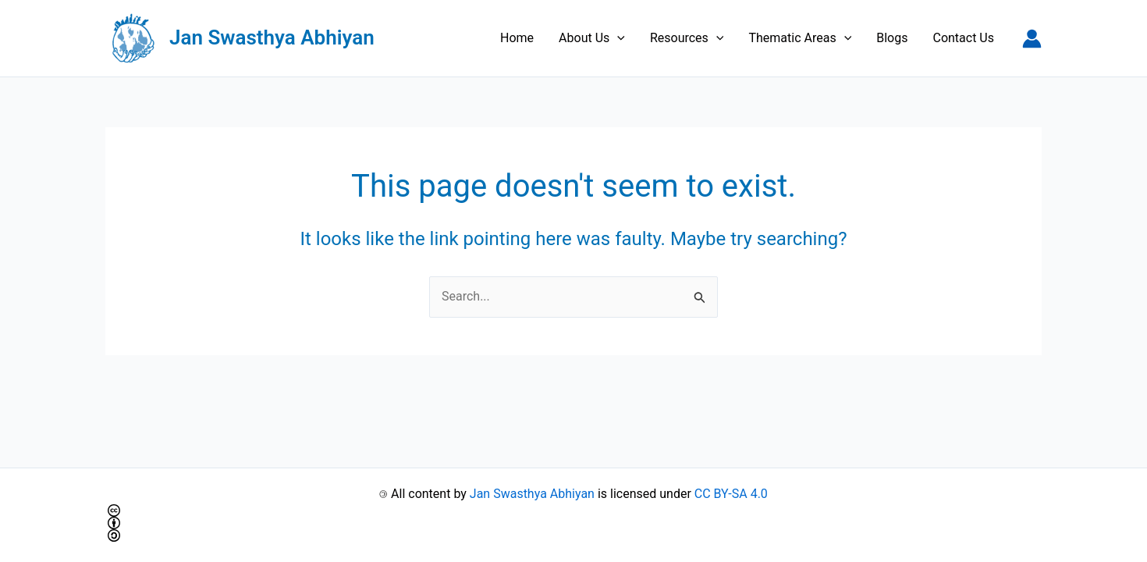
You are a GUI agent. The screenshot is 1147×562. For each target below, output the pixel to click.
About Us (592, 38)
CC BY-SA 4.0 (731, 493)
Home (517, 37)
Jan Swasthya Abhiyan (272, 37)
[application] (617, 38)
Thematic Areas (799, 38)
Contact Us (963, 37)
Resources (687, 38)
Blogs (891, 37)
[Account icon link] (1032, 38)
